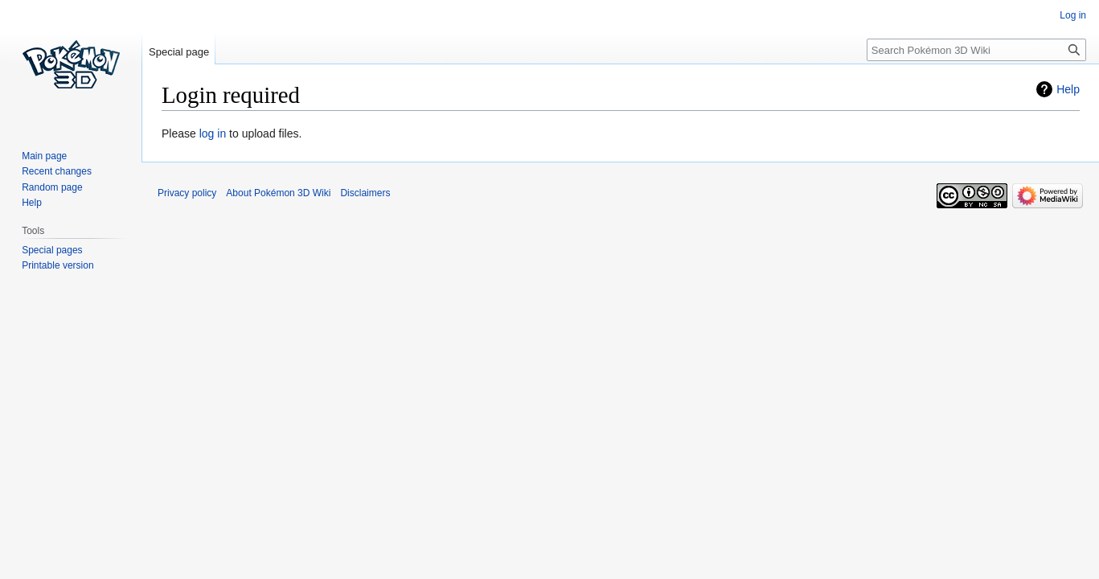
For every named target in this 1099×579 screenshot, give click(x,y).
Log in (1073, 15)
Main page (44, 156)
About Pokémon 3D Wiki (278, 193)
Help (1068, 89)
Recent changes (57, 171)
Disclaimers (365, 193)
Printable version (57, 265)
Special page (179, 52)
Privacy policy (187, 193)
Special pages (52, 250)
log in (212, 133)
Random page (52, 187)
